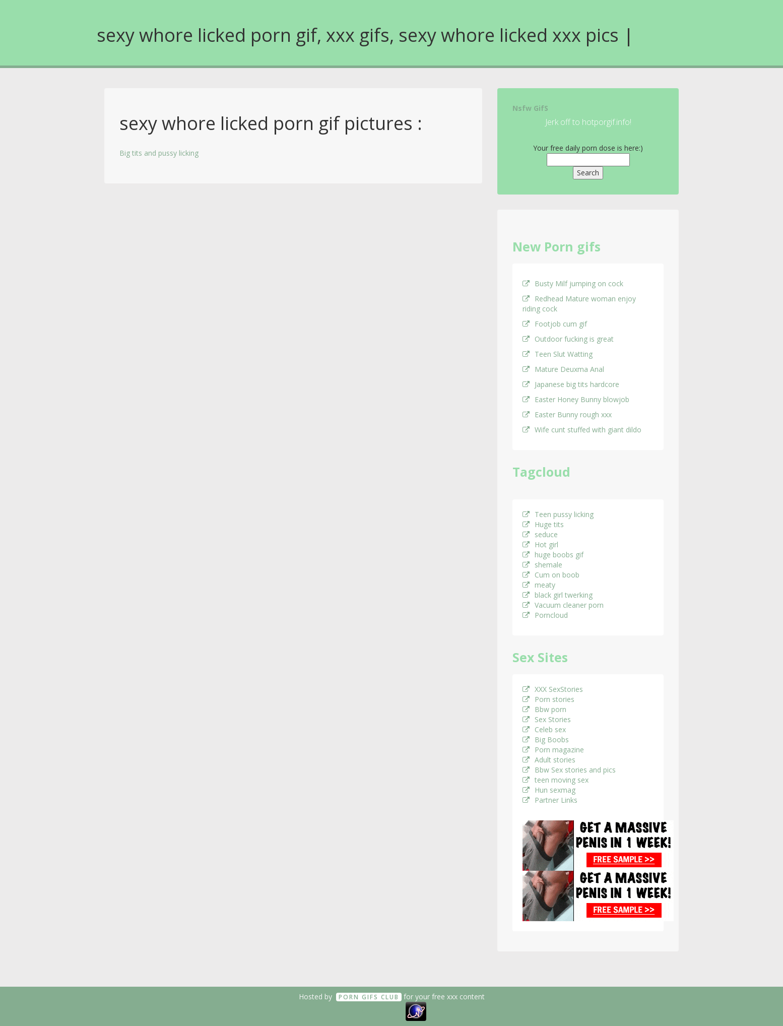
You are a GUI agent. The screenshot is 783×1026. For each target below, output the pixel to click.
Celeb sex (544, 729)
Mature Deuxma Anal (563, 369)
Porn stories (548, 699)
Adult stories (549, 759)
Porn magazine (553, 749)
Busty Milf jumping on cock (573, 283)
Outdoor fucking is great (568, 339)
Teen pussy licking (558, 514)
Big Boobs (546, 739)
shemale (542, 564)
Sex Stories (547, 719)
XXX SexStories (553, 689)
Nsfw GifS (530, 108)
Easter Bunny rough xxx (567, 414)
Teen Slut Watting (558, 354)
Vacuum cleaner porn (563, 605)
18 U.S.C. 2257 (380, 1010)
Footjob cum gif (555, 324)
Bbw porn (544, 709)
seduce (540, 534)
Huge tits (543, 524)
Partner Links (550, 800)
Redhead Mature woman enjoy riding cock (579, 303)
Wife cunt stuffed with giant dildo (582, 429)
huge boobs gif (553, 554)
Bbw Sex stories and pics (569, 770)
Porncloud (545, 615)
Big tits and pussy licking (159, 153)
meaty (539, 585)
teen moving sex (556, 780)
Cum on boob (551, 575)
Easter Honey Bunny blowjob (576, 399)
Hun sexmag (549, 790)
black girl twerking (558, 595)
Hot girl (540, 544)
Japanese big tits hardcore (571, 384)
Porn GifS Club (369, 997)
